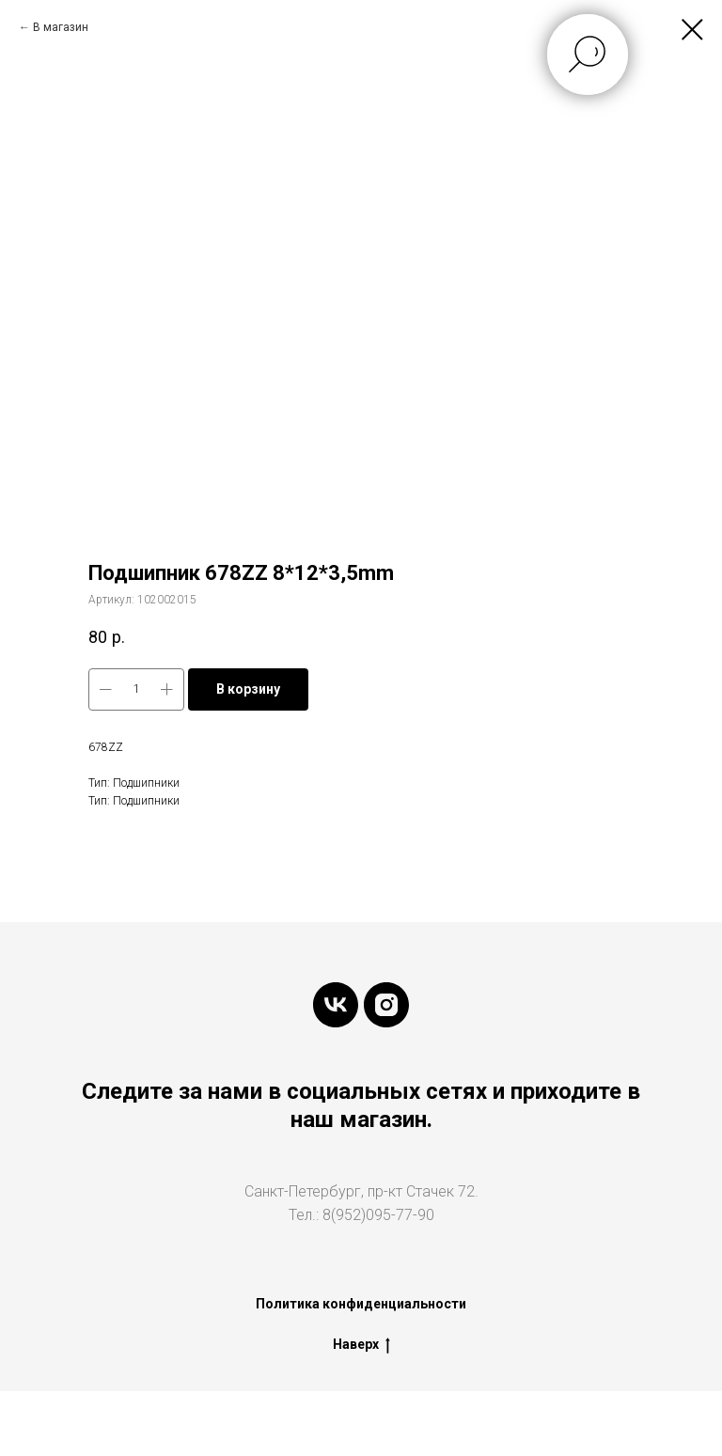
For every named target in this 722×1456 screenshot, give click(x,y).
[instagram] (386, 1004)
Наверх (361, 1345)
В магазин (60, 27)
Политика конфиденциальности (361, 1303)
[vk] (335, 1004)
